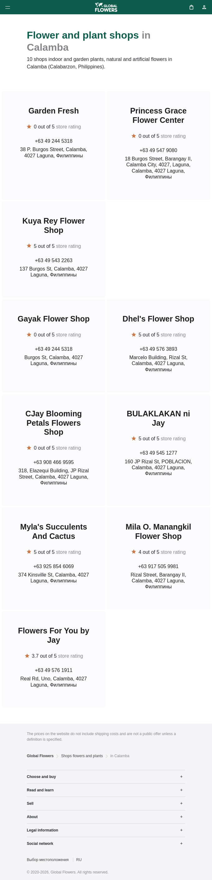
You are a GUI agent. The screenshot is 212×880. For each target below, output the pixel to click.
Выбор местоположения (48, 860)
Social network (40, 843)
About (32, 817)
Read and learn (40, 790)
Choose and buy (41, 777)
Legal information (42, 830)
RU (79, 860)
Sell (30, 803)
